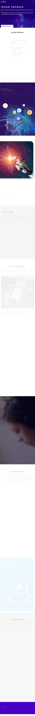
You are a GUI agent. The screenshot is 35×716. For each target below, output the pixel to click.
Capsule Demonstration (7, 26)
